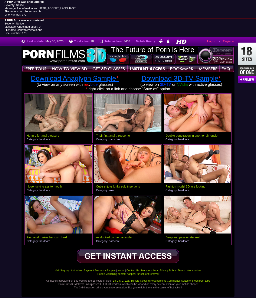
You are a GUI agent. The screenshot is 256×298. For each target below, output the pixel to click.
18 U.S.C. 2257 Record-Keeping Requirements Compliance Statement (153, 280)
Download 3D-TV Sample (181, 78)
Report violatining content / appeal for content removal (128, 273)
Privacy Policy (168, 270)
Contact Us (133, 270)
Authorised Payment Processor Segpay (93, 270)
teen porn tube (202, 280)
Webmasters (194, 270)
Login (211, 41)
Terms (181, 270)
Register (228, 41)
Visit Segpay (62, 270)
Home (121, 270)
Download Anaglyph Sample (75, 78)
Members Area (149, 270)
